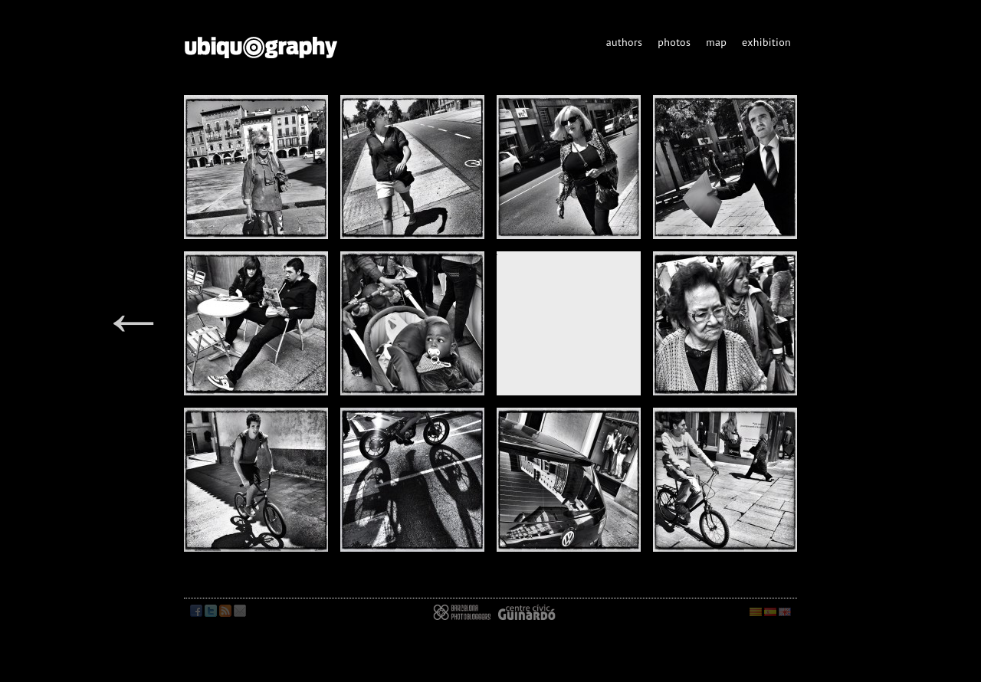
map (716, 42)
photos (674, 42)
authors (624, 42)
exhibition (766, 42)
